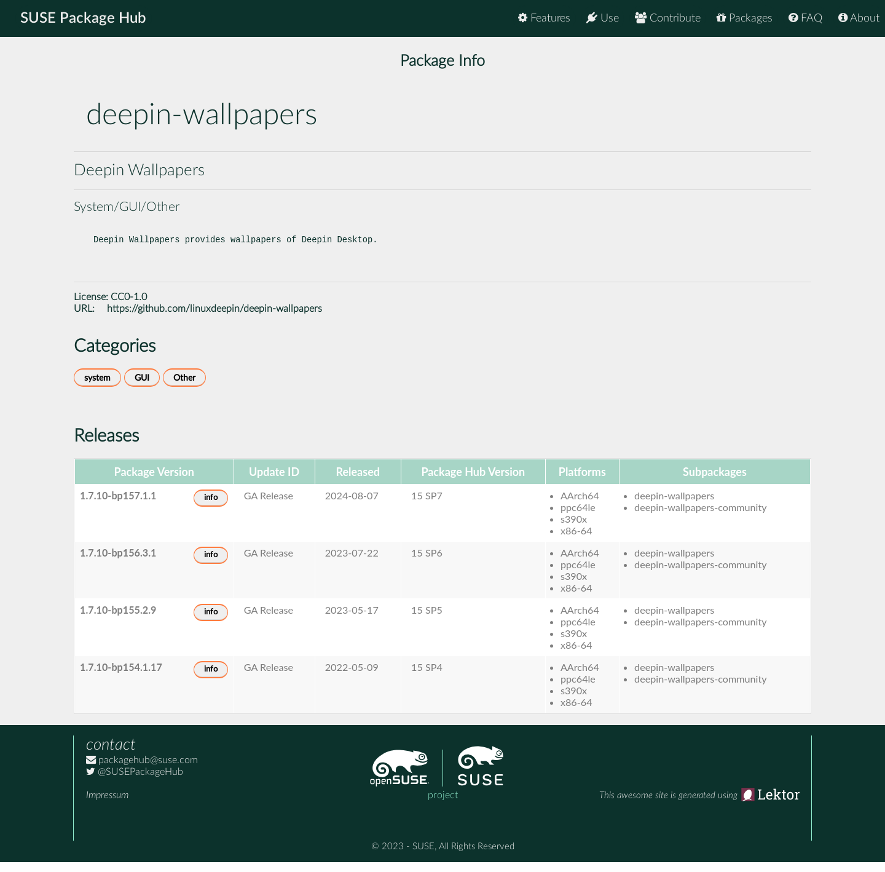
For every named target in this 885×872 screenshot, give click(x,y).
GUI (142, 387)
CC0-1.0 (129, 307)
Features (544, 18)
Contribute (668, 18)
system (97, 387)
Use (602, 18)
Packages (745, 18)
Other (184, 387)
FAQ (805, 18)
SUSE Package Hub (83, 18)
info (211, 508)
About (858, 18)
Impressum (107, 805)
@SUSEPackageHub (134, 782)
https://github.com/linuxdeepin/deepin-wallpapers (214, 318)
